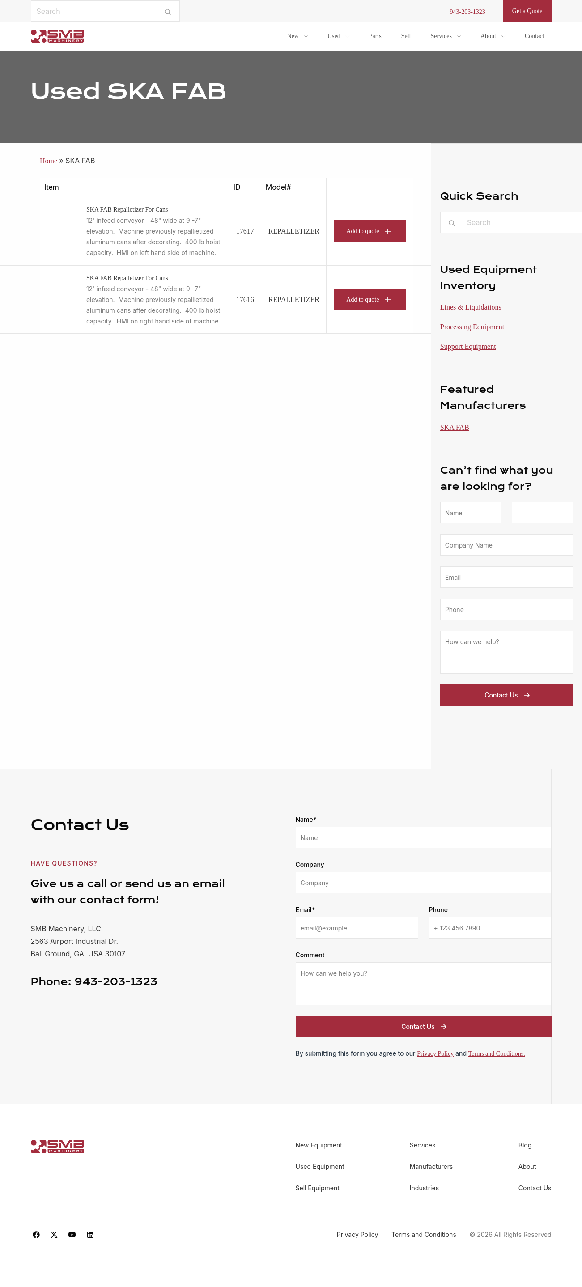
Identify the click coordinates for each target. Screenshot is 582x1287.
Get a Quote (527, 11)
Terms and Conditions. (496, 1053)
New (293, 36)
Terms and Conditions (423, 1234)
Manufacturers (431, 1166)
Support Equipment (468, 346)
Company (310, 864)
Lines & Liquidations (470, 307)
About (488, 36)
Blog (525, 1145)
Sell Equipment (318, 1188)
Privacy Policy (435, 1053)
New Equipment (319, 1145)
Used (333, 36)
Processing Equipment (472, 327)
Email (305, 910)
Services (441, 36)
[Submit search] (167, 11)
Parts (375, 36)
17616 (245, 299)
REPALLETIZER (293, 231)
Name (306, 819)
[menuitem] (297, 36)
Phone (438, 909)
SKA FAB (454, 427)
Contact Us (508, 695)
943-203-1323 (467, 11)
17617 (245, 231)
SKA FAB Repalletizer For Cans (127, 209)
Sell (406, 36)
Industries (424, 1188)
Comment (310, 955)
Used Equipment (320, 1166)
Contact (534, 36)
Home (48, 161)
